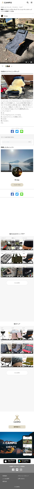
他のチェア (17, 324)
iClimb (2, 343)
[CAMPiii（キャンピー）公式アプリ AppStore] (10, 461)
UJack (2, 253)
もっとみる (17, 282)
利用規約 (5, 475)
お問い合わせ (21, 478)
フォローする (17, 184)
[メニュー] (32, 2)
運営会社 (5, 481)
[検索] (28, 2)
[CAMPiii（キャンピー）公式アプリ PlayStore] (24, 461)
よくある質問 (6, 478)
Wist (23, 343)
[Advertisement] (17, 215)
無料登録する (17, 427)
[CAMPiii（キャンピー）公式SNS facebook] (13, 469)
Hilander (13, 343)
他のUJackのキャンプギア (17, 234)
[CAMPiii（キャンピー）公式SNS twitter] (17, 469)
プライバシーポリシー (23, 475)
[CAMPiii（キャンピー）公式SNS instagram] (21, 469)
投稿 (29, 141)
